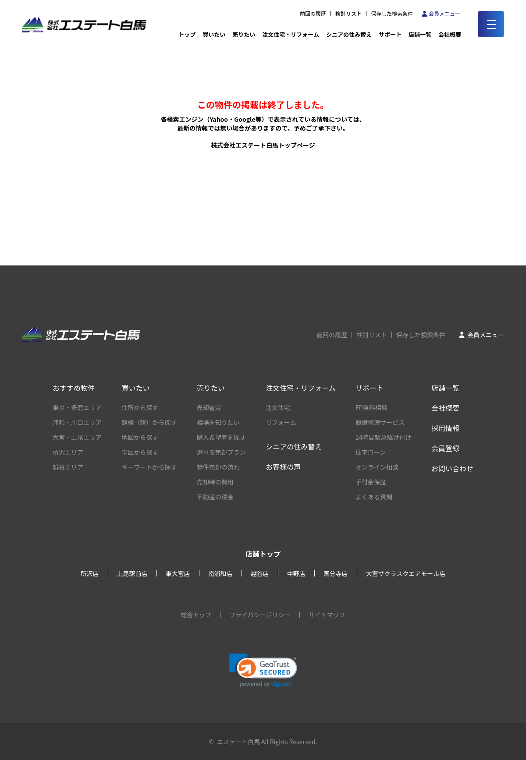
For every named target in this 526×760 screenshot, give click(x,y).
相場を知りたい (218, 422)
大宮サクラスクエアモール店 (406, 573)
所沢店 (90, 573)
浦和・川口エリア (77, 422)
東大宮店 (178, 573)
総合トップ (196, 614)
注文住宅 (278, 407)
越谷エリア (68, 467)
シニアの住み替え (349, 34)
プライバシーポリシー (260, 614)
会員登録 (445, 448)
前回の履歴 (313, 13)
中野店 (296, 573)
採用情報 (445, 428)
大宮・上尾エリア (77, 437)
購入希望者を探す (221, 437)
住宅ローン (370, 452)
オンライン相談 (376, 467)
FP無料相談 (371, 407)
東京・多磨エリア (77, 407)
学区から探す (139, 452)
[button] (263, 670)
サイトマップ (327, 614)
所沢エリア (68, 452)
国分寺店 (335, 573)
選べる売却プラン (221, 452)
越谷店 (260, 573)
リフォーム (281, 422)
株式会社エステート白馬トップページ (263, 145)
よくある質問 (373, 496)
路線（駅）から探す (149, 422)
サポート (390, 34)
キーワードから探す (149, 467)
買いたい (214, 34)
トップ (186, 34)
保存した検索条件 (392, 13)
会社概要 (445, 408)
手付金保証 (370, 481)
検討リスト (348, 13)
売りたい (243, 34)
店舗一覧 (420, 34)
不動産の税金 (215, 496)
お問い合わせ (452, 468)
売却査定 (209, 407)
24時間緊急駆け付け (383, 437)
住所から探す (139, 407)
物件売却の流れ (218, 467)
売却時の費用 (215, 481)
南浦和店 (220, 573)
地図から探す (139, 437)
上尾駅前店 (132, 573)
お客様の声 (283, 466)
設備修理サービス (380, 422)
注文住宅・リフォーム (290, 34)
